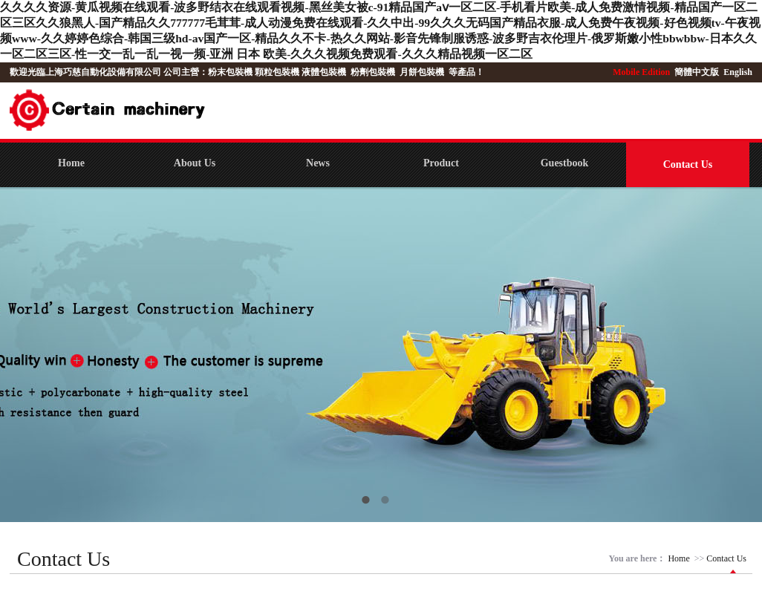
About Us (194, 163)
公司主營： (185, 72)
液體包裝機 (324, 72)
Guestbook (565, 163)
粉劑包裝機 (373, 72)
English (737, 72)
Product (441, 163)
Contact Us (688, 164)
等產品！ (466, 72)
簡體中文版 (697, 72)
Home (71, 163)
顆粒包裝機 (277, 72)
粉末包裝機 (230, 72)
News (318, 163)
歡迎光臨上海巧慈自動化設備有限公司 (85, 72)
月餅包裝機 (422, 72)
